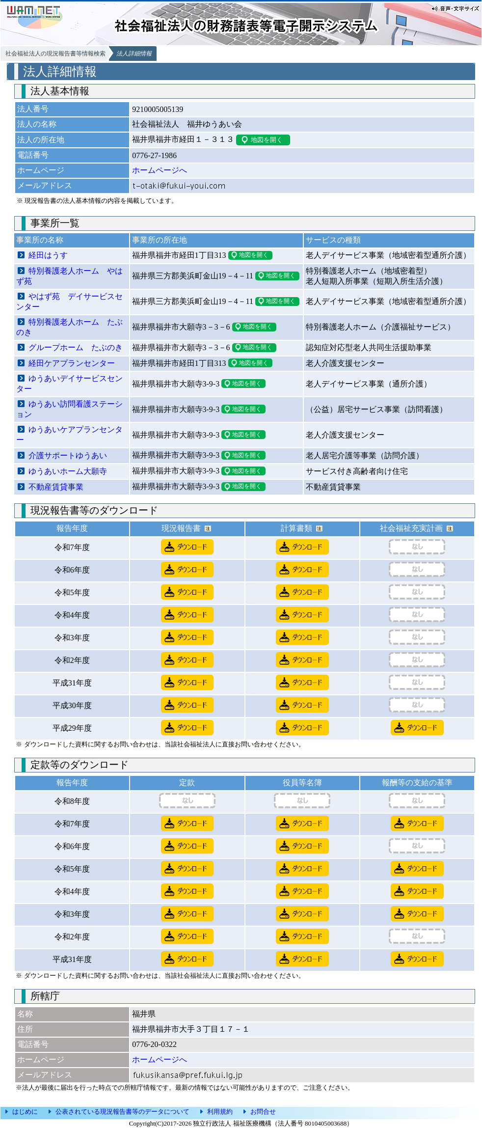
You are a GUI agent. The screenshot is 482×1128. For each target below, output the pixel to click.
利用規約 (220, 1111)
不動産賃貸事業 (55, 487)
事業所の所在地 (159, 240)
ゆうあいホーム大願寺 (67, 471)
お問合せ (263, 1111)
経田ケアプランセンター (71, 363)
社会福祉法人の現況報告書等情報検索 (55, 53)
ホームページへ (159, 170)
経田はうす (48, 255)
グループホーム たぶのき (75, 347)
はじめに (25, 1111)
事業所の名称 (39, 240)
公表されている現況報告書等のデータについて (122, 1111)
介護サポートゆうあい (67, 455)
